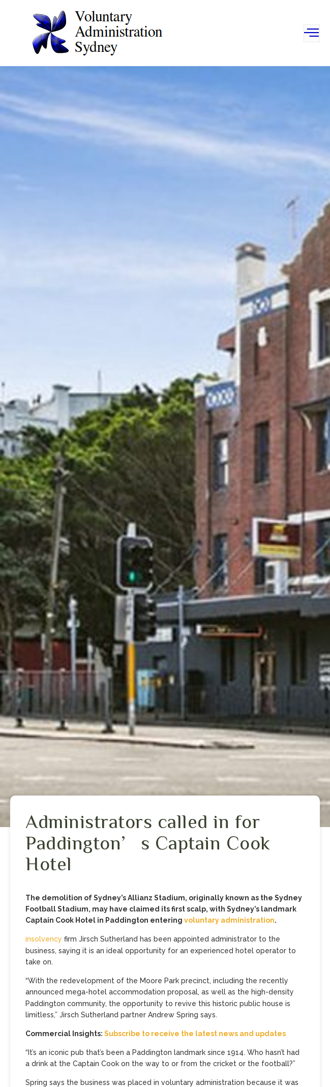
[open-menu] (312, 33)
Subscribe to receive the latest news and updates (195, 1034)
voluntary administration (229, 920)
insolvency (43, 939)
